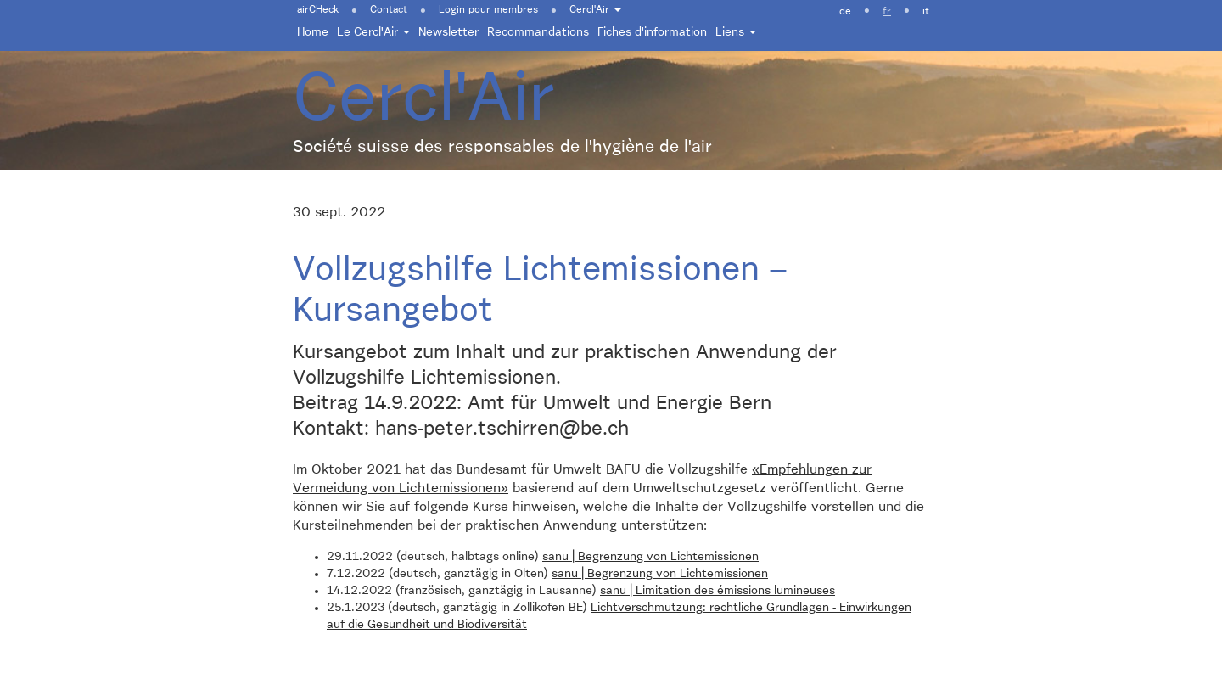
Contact (388, 10)
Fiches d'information (652, 32)
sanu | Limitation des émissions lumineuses (717, 591)
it (925, 12)
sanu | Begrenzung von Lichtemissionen (650, 557)
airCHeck (318, 10)
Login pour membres (488, 10)
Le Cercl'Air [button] (373, 32)
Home (312, 32)
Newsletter (448, 32)
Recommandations (538, 32)
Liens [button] (735, 32)
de (845, 12)
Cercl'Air (595, 10)
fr (887, 12)
